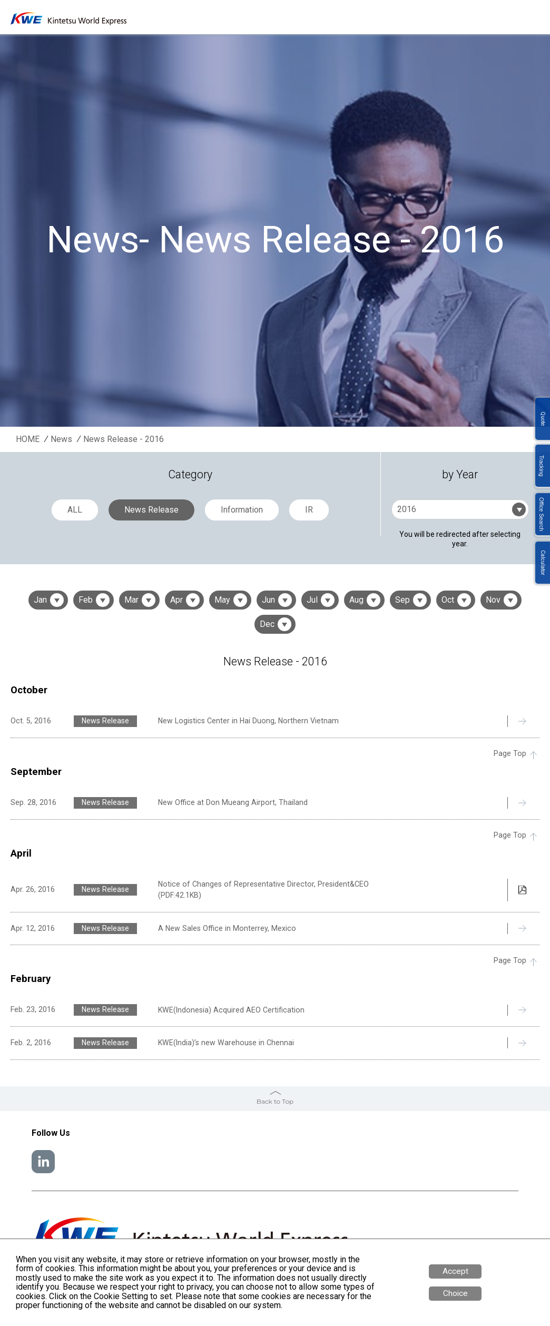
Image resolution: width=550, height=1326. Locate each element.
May (222, 600)
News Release (151, 510)
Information (242, 510)
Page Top (510, 754)
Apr (176, 600)
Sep (402, 600)
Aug (356, 600)
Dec (267, 624)
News (61, 439)
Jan (40, 600)
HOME (28, 439)
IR (309, 510)
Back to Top (275, 1101)
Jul (312, 600)
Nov (493, 600)
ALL (74, 510)
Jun (268, 600)
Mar (131, 600)
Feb (85, 600)
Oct (447, 600)
